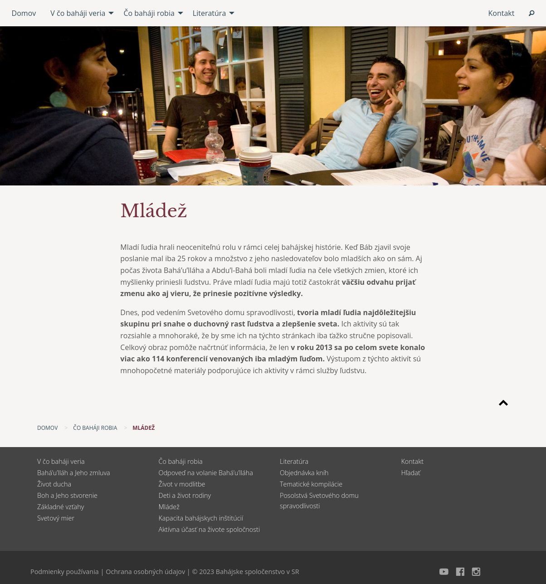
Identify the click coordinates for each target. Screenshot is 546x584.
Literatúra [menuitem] (209, 13)
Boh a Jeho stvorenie (67, 495)
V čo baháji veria (61, 461)
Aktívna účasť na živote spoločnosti (209, 529)
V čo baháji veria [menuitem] (77, 13)
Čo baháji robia (181, 461)
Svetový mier (55, 518)
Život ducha (54, 484)
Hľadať (410, 472)
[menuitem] (531, 13)
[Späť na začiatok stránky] (503, 404)
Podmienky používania (64, 571)
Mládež (169, 506)
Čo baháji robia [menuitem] (148, 13)
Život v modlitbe (182, 484)
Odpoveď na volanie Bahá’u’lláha (206, 472)
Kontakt (412, 461)
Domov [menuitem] (24, 13)
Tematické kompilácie (311, 484)
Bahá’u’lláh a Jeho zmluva (73, 472)
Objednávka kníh (304, 472)
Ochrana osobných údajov (145, 571)
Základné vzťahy (60, 506)
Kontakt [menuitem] (501, 13)
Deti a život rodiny (185, 495)
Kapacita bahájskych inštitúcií (201, 518)
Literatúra (294, 461)
